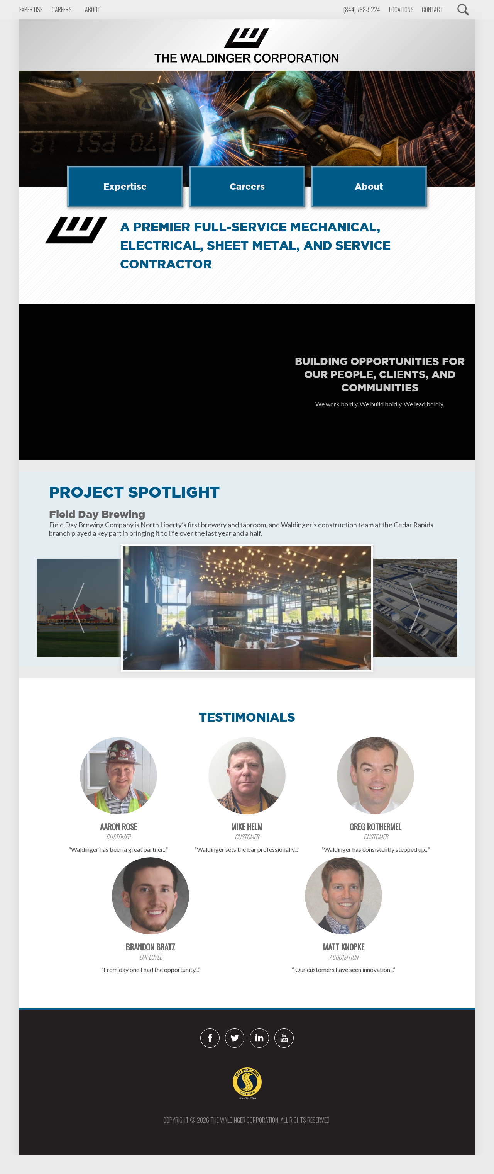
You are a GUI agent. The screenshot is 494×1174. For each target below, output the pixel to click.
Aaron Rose (118, 827)
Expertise (30, 9)
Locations (401, 9)
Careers (62, 9)
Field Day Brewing (97, 514)
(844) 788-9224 (361, 9)
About (92, 9)
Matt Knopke (343, 947)
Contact (432, 9)
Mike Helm (246, 827)
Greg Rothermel (375, 827)
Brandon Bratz (150, 947)
